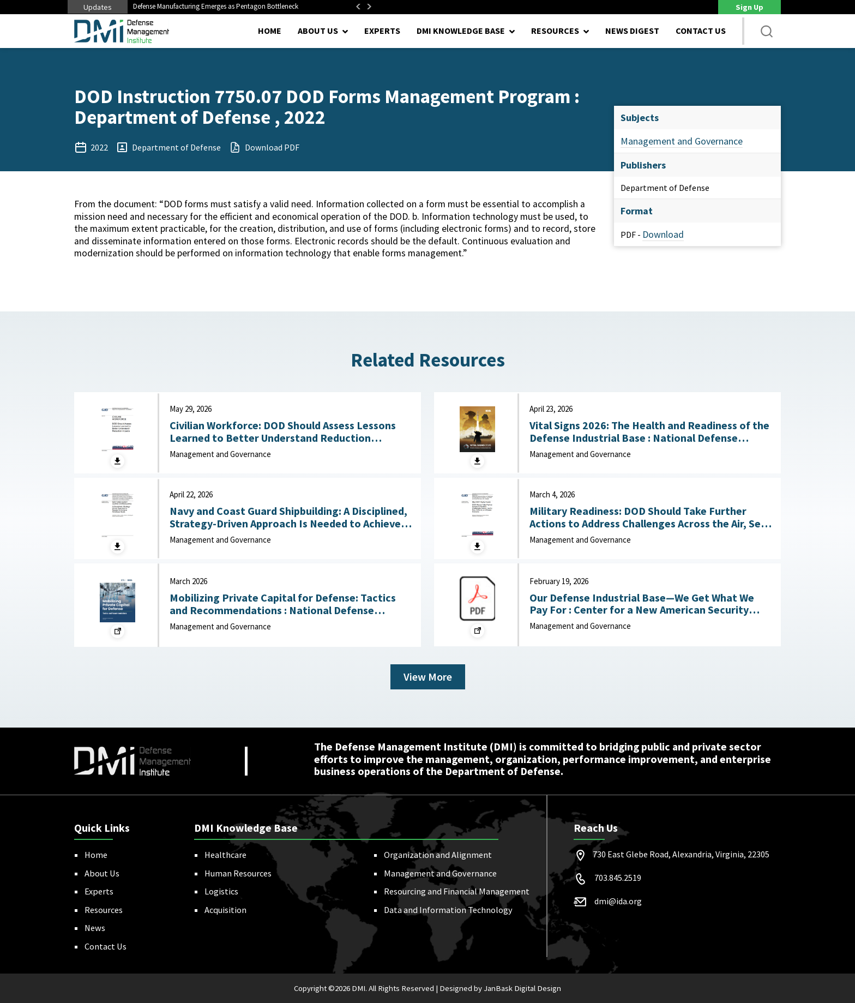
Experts (382, 30)
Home (269, 30)
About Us (102, 873)
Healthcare (225, 854)
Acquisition (225, 909)
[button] (766, 31)
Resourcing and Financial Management (456, 891)
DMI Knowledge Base (461, 30)
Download (663, 234)
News (95, 927)
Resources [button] (555, 30)
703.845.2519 (617, 877)
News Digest (632, 30)
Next (369, 6)
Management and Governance (682, 141)
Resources (104, 909)
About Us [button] (318, 30)
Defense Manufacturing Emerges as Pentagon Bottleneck (215, 6)
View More (428, 676)
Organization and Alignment (438, 854)
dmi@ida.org (618, 901)
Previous (358, 6)
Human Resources (238, 873)
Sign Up (749, 7)
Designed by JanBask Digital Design (500, 988)
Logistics (221, 891)
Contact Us (701, 30)
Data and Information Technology (448, 909)
